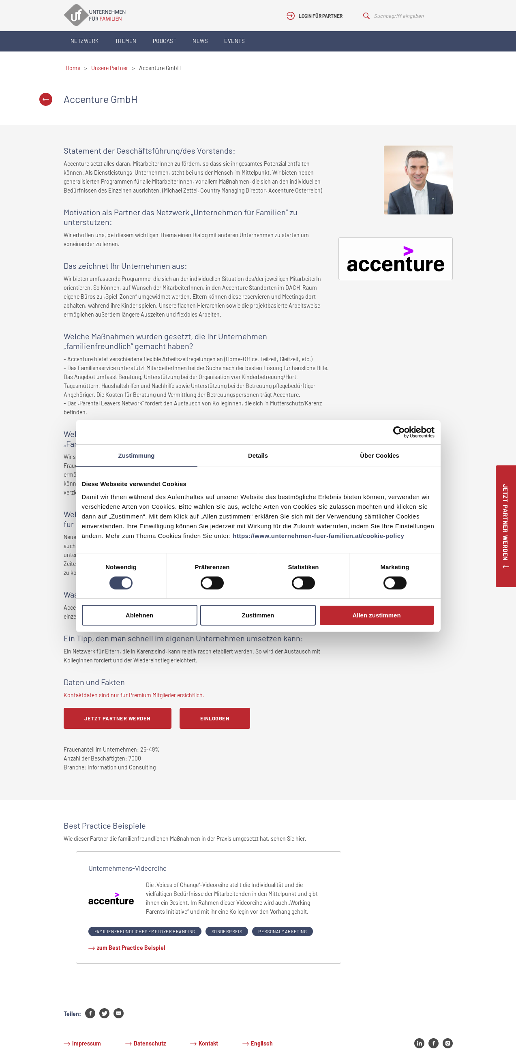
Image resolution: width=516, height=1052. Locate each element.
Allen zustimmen (376, 615)
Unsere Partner (109, 67)
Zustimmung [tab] (136, 455)
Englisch (262, 1043)
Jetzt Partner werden (117, 718)
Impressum (86, 1043)
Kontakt (208, 1043)
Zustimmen (258, 615)
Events (234, 41)
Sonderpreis (227, 931)
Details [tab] (258, 455)
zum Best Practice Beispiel (131, 947)
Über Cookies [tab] (379, 455)
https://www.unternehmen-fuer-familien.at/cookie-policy (318, 535)
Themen (126, 41)
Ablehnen (139, 615)
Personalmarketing (282, 931)
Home (73, 67)
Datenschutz (150, 1043)
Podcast (165, 41)
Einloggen (215, 718)
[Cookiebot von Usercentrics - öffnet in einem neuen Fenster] (399, 432)
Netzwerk (85, 41)
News (200, 41)
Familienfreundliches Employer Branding (144, 931)
